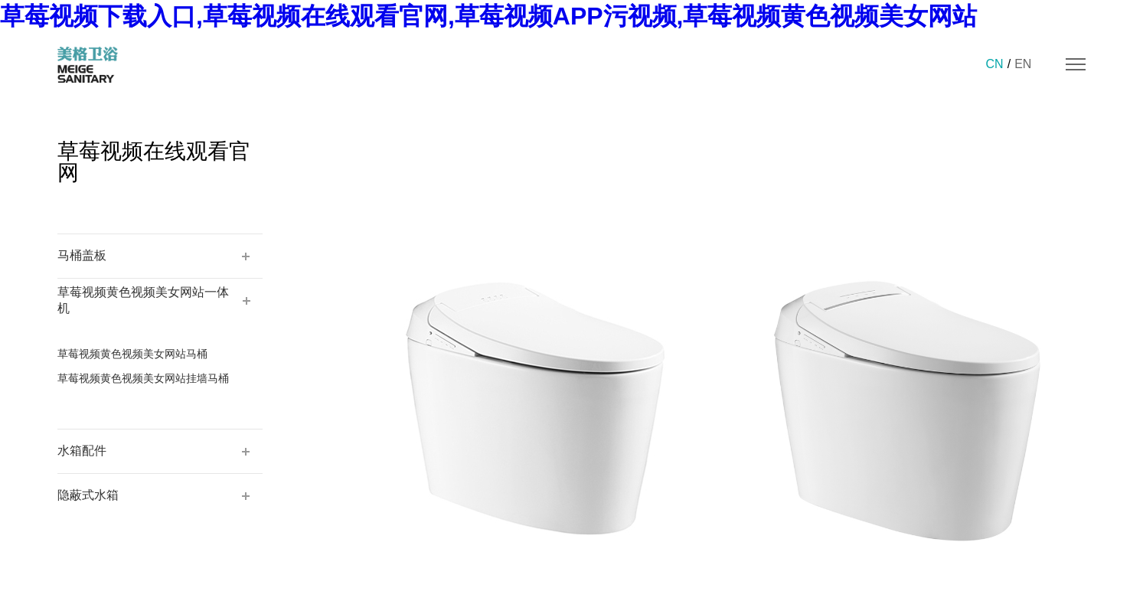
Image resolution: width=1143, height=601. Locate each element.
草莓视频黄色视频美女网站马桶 (132, 354)
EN (1022, 63)
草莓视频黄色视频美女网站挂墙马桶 (143, 378)
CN (995, 63)
